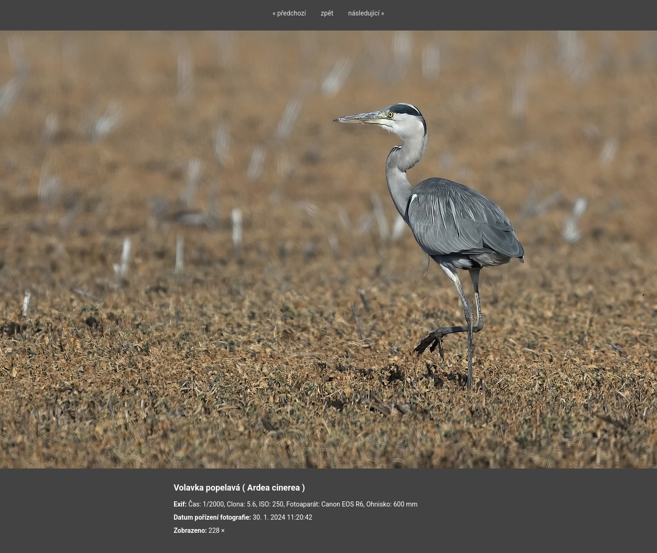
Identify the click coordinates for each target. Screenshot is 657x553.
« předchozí (289, 13)
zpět (327, 13)
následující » (366, 13)
